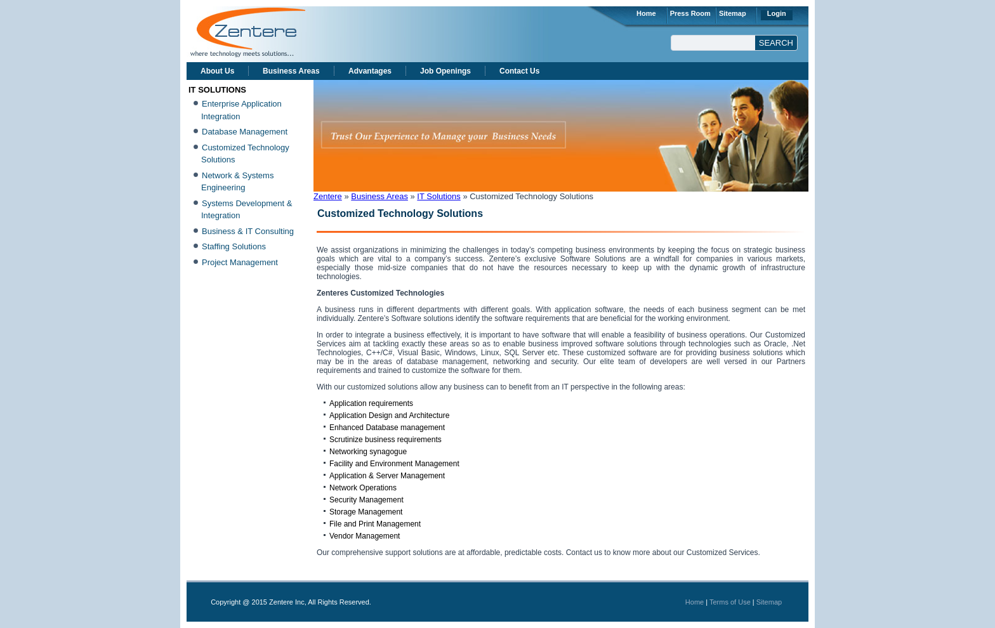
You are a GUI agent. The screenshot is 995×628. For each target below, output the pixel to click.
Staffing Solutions (234, 246)
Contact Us (519, 71)
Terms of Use (730, 602)
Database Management (244, 131)
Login (776, 13)
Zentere (327, 196)
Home (646, 13)
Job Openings (445, 71)
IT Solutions (438, 196)
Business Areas (291, 71)
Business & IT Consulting (248, 231)
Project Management (240, 262)
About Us (217, 71)
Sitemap (732, 13)
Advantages (370, 71)
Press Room (690, 13)
